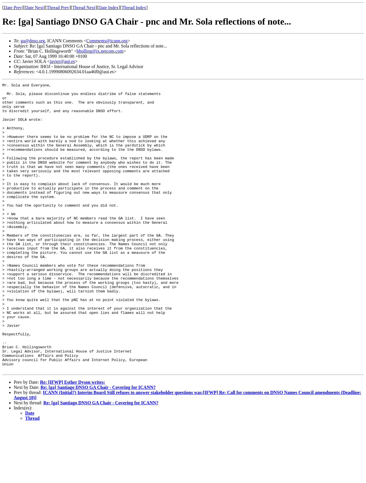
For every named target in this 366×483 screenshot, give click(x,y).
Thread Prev (58, 7)
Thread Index (134, 7)
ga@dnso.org (33, 40)
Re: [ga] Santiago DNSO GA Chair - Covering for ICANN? (98, 444)
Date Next (34, 7)
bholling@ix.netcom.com (100, 51)
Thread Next (83, 7)
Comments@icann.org (107, 40)
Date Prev (13, 7)
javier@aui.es (62, 61)
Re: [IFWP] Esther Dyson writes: (72, 439)
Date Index (108, 7)
